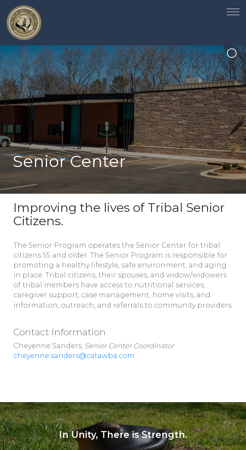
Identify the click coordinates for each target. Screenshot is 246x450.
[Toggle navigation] (233, 10)
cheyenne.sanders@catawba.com (74, 356)
